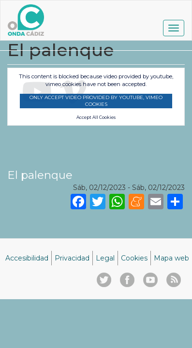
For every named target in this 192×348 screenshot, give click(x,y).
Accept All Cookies (96, 117)
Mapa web (171, 258)
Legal (105, 258)
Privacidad (72, 258)
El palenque (40, 175)
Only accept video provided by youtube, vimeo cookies (96, 100)
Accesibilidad (26, 258)
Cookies (134, 258)
